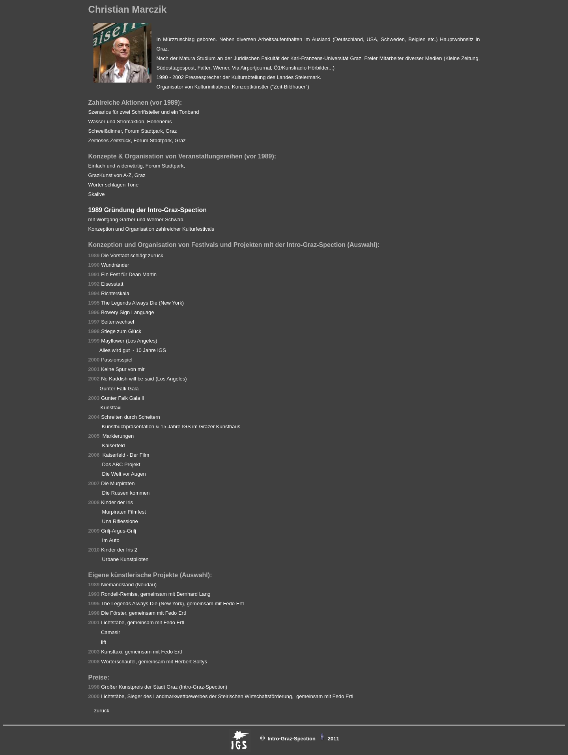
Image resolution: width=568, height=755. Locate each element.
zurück (101, 711)
